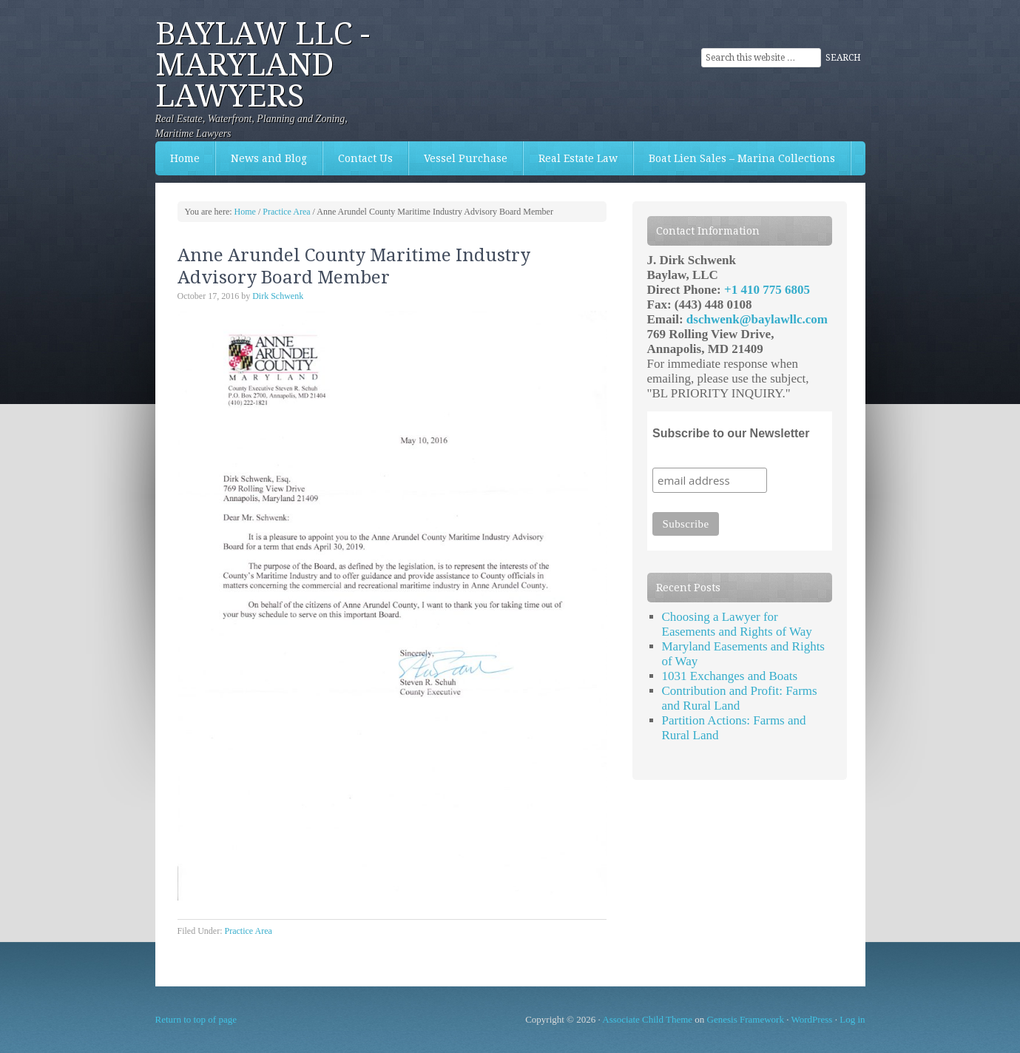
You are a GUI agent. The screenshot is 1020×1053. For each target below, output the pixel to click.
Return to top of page (196, 1019)
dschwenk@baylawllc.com (757, 319)
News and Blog (269, 158)
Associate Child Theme (647, 1019)
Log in (852, 1019)
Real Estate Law (571, 158)
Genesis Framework (745, 1019)
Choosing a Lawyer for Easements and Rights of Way (737, 624)
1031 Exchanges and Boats (730, 676)
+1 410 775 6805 (767, 290)
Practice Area (248, 931)
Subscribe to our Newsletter (731, 433)
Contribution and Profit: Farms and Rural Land (739, 698)
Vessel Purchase (458, 158)
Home (185, 158)
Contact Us (358, 158)
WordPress (811, 1019)
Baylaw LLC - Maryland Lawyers (262, 65)
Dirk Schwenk (277, 296)
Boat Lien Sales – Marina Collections (734, 158)
